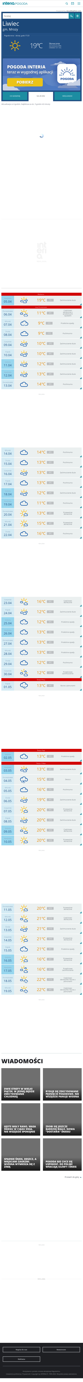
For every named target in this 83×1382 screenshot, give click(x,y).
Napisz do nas (21, 1350)
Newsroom (61, 1350)
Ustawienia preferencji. (14, 1374)
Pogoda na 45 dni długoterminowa (41, 104)
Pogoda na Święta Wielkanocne (67, 96)
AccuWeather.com (73, 11)
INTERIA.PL (44, 1374)
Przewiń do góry (72, 1177)
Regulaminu (56, 1371)
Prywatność (26, 1374)
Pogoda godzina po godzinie (15, 96)
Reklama (21, 1359)
